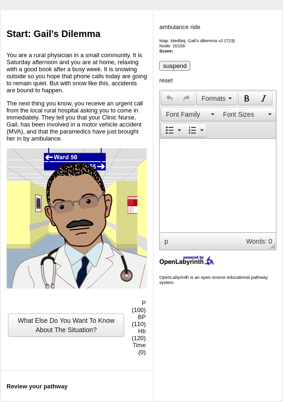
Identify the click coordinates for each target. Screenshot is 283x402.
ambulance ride (180, 26)
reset (165, 80)
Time (139, 345)
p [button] (166, 241)
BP (142, 316)
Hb (142, 331)
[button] (169, 98)
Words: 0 (259, 241)
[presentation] (169, 98)
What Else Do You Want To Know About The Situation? (66, 325)
